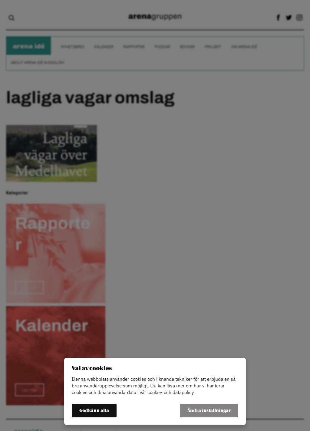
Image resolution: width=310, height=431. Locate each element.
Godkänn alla (94, 410)
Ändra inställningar (209, 410)
